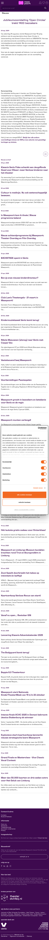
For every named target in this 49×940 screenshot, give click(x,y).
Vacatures (4, 826)
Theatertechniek (6, 827)
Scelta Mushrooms (40, 914)
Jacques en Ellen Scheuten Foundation (13, 912)
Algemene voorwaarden (17, 936)
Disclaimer (4, 936)
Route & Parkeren (6, 816)
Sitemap (29, 936)
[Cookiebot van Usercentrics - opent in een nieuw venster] (38, 428)
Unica (40, 915)
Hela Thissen (30, 912)
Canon (37, 912)
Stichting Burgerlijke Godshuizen (11, 915)
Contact (3, 815)
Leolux (42, 912)
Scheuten (4, 914)
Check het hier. (42, 838)
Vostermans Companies (30, 915)
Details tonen (38, 488)
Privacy (3, 830)
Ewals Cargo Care (27, 914)
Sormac (10, 914)
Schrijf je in (24, 856)
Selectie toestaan (25, 502)
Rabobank (17, 914)
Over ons (4, 824)
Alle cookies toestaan (24, 495)
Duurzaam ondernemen (8, 829)
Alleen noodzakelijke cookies (24, 510)
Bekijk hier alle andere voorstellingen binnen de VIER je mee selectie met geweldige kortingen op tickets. (23, 140)
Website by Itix (19, 934)
